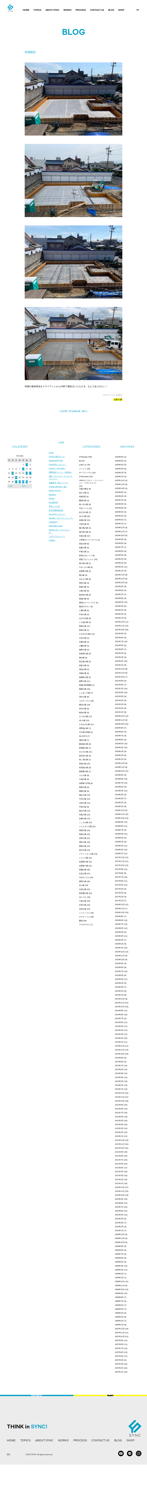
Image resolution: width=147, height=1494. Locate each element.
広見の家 (82, 874)
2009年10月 (120, 1242)
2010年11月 (120, 1191)
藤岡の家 (82, 500)
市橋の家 (82, 673)
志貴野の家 (83, 571)
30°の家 (82, 720)
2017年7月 (119, 877)
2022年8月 (119, 638)
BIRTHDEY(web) (56, 535)
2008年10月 (120, 1289)
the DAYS (83, 736)
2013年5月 (119, 1073)
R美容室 (82, 497)
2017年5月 (119, 885)
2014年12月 (120, 999)
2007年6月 (119, 1352)
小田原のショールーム (88, 540)
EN (138, 10)
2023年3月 (119, 610)
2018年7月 (119, 830)
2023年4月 (119, 606)
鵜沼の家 (82, 705)
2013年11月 (120, 1050)
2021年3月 (119, 704)
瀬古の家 (82, 842)
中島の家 (82, 552)
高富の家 (82, 665)
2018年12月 (120, 810)
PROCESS (81, 10)
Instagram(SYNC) (56, 461)
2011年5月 (119, 1168)
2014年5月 (119, 1026)
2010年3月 (119, 1223)
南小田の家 (83, 563)
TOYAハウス (84, 877)
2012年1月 (119, 1136)
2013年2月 (119, 1085)
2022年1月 (119, 665)
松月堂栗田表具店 (56, 516)
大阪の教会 (83, 489)
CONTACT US (97, 10)
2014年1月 (119, 1042)
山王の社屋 (83, 618)
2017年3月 (119, 893)
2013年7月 (119, 1065)
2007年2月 (119, 1368)
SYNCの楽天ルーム (57, 457)
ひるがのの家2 (85, 634)
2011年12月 (120, 1140)
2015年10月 (120, 959)
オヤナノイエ (84, 917)
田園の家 (82, 870)
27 (16, 482)
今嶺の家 (82, 779)
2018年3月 (119, 846)
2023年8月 (119, 590)
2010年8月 (119, 1203)
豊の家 (82, 575)
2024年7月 (119, 547)
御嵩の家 (82, 689)
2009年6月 (119, 1258)
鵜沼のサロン (84, 606)
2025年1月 (119, 524)
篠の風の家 (83, 528)
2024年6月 (119, 551)
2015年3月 (119, 987)
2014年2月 (119, 1038)
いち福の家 (83, 622)
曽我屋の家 (83, 771)
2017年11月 (120, 861)
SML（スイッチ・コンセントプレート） (60, 481)
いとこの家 (83, 858)
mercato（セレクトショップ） (60, 525)
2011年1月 (119, 1183)
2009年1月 (119, 1278)
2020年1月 (119, 759)
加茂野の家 (83, 862)
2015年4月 (119, 983)
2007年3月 (119, 1364)
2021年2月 (119, 708)
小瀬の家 (82, 610)
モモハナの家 (84, 567)
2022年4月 (119, 653)
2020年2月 (119, 755)
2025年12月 (120, 480)
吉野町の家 (83, 866)
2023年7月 (119, 594)
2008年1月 (119, 1325)
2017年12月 (120, 857)
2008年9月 (119, 1293)
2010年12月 (120, 1187)
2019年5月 (119, 791)
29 (23, 482)
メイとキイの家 (85, 826)
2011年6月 (119, 1164)
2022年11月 (120, 626)
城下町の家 (83, 532)
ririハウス (82, 897)
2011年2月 (119, 1179)
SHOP (121, 10)
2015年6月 (119, 975)
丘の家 (82, 885)
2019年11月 (120, 767)
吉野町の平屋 (84, 783)
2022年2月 (119, 661)
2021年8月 (119, 685)
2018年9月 (119, 822)
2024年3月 (119, 563)
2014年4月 (119, 1030)
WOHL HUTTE (55, 495)
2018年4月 (119, 842)
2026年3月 (119, 469)
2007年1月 (119, 1372)
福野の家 (82, 650)
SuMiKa (52, 550)
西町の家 (82, 881)
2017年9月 (119, 869)
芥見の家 (82, 905)
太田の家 (82, 803)
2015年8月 (119, 967)
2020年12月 (120, 716)
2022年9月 (119, 633)
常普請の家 (83, 768)
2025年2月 (119, 520)
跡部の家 (82, 846)
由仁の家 (82, 493)
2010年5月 (119, 1215)
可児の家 (82, 799)
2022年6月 (119, 645)
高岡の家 (82, 830)
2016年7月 (119, 924)
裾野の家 (82, 681)
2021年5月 (119, 696)
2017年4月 (119, 889)
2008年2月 (119, 1321)
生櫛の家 (82, 642)
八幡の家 (82, 646)
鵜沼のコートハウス (87, 603)
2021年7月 (119, 689)
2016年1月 (119, 948)
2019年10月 (120, 771)
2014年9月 (119, 1010)
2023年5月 (119, 602)
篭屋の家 (82, 587)
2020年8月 (119, 732)
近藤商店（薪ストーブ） (59, 487)
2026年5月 (119, 461)
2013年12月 (120, 1046)
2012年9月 (119, 1105)
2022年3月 (119, 657)
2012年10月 (120, 1101)
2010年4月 (119, 1219)
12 (13, 473)
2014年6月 (119, 1022)
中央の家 (82, 614)
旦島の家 (82, 815)
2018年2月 (119, 850)
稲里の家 (82, 630)
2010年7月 (119, 1207)
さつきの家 (83, 716)
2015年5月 (119, 979)
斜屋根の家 (83, 748)
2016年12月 (120, 904)
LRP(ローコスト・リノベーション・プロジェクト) (91, 481)
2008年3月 (119, 1317)
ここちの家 (83, 822)
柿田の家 (82, 834)
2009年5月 (119, 1262)
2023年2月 (119, 614)
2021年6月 (119, 692)
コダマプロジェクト (57, 546)
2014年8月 (119, 1015)
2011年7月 (119, 1160)
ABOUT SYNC (52, 10)
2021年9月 (119, 681)
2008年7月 (119, 1301)
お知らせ (82, 465)
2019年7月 (119, 783)
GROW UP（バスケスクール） (60, 540)
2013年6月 (119, 1069)
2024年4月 (119, 559)
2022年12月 (120, 622)
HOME (26, 10)
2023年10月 (120, 582)
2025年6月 (119, 504)
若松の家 (82, 583)
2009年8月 (119, 1250)
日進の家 (82, 536)
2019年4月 (119, 795)
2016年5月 (119, 932)
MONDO (52, 499)
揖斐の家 (82, 787)
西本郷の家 (83, 893)
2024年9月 (119, 539)
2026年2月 (119, 473)
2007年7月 (119, 1348)
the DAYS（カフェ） (58, 520)
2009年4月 (119, 1266)
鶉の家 (82, 658)
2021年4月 (119, 700)
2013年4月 (119, 1077)
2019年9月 (119, 775)
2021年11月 (120, 673)
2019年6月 (119, 787)
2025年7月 (119, 500)
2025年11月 (120, 484)
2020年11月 (120, 720)
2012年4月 (119, 1124)
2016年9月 (119, 916)
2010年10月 (120, 1195)
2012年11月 (120, 1097)
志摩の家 (82, 818)
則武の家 (82, 764)
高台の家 (82, 850)
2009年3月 (119, 1270)
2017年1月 (119, 901)
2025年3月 (119, 516)
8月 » (24, 486)
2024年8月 (119, 543)
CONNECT (53, 531)
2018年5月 (119, 838)
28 (20, 482)
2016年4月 (119, 936)
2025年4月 (119, 512)
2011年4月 (119, 1172)
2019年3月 (119, 798)
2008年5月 (119, 1309)
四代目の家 (83, 756)
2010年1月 (119, 1230)
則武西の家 (83, 654)
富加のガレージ (85, 555)
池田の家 (82, 740)
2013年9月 (119, 1058)
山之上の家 (83, 579)
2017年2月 (119, 897)
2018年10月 (120, 818)
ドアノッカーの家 (86, 854)
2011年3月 (119, 1175)
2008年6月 (119, 1305)
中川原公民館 (84, 732)
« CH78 (62, 411)
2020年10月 (120, 724)
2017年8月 (119, 873)
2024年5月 (119, 555)
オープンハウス (85, 473)
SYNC (51, 453)
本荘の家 (82, 709)
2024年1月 (119, 571)
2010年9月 (119, 1199)
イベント (82, 469)
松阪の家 (82, 548)
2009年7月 (119, 1254)
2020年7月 (119, 736)
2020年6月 (119, 740)
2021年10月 (120, 677)
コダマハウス (84, 701)
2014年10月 (120, 1007)
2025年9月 (119, 492)
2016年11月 (120, 908)
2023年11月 (120, 579)
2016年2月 (119, 944)
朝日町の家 (83, 595)
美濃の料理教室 (85, 685)
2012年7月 (119, 1113)
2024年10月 (120, 535)
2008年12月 (120, 1281)
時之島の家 (83, 661)
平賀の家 (82, 807)
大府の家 (82, 524)
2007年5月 (119, 1356)
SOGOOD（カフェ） (58, 465)
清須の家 (82, 669)
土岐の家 (117, 399)
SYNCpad (83, 457)
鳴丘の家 (82, 795)
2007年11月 (120, 1333)
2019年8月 (119, 779)
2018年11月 (120, 814)
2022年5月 (119, 649)
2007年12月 (120, 1329)
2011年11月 (120, 1144)
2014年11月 (120, 1003)
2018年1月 (119, 853)
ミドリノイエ (84, 913)
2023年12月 (120, 575)
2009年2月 (119, 1274)
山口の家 (82, 516)
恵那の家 (82, 626)
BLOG (111, 10)
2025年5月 (119, 508)
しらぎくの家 (84, 693)
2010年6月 (119, 1211)
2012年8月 (119, 1109)
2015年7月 (119, 971)
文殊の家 (82, 909)
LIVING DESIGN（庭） (59, 491)
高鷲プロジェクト (86, 559)
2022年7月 (119, 641)
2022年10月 (120, 630)
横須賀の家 (83, 744)
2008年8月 (119, 1297)
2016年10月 (120, 912)
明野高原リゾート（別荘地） (59, 474)
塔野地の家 (83, 728)
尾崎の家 (82, 791)
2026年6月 (119, 457)
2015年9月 (119, 963)
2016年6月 (119, 928)
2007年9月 (119, 1340)
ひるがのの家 (84, 724)
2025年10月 (120, 488)
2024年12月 (120, 527)
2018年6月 (119, 834)
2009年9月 (119, 1246)
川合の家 (82, 638)
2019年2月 (119, 802)
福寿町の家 (83, 677)
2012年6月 (119, 1117)
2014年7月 (119, 1018)
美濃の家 (82, 599)
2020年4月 (119, 747)
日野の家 (82, 838)
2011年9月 (119, 1152)
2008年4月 (119, 1313)
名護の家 (82, 520)
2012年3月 (119, 1128)
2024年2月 (119, 567)
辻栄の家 (82, 889)
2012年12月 (120, 1093)
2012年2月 (119, 1132)
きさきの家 (83, 752)
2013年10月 (120, 1054)
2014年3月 (119, 1034)
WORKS (67, 10)
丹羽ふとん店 (55, 512)
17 (30, 473)
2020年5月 (119, 744)
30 (27, 482)
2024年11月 (120, 532)
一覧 (69, 411)
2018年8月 (119, 826)
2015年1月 (119, 995)
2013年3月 (119, 1081)
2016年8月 (119, 920)
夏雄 (81, 921)
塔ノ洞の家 (83, 760)
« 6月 (10, 486)
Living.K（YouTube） (58, 469)
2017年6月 (119, 881)
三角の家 (82, 901)
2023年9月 (119, 586)
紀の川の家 (83, 512)
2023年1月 (119, 618)
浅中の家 (82, 697)
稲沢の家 (82, 811)
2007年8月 (119, 1344)
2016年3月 (119, 940)
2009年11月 (120, 1238)
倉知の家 (82, 712)
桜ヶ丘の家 (83, 504)
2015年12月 (120, 952)
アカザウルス (84, 925)
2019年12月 (120, 763)
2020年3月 (119, 751)
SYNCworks (84, 476)
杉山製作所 (54, 508)
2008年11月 (120, 1285)
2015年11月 (120, 956)
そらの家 (82, 775)
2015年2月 (119, 991)
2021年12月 (120, 669)
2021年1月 (119, 712)
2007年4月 (119, 1360)
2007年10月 (120, 1336)
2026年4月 (119, 465)
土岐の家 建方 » (80, 411)
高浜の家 (82, 544)
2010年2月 (119, 1227)
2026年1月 (119, 476)
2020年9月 (119, 728)
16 (27, 473)
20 (16, 477)
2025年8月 (119, 496)
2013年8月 (119, 1062)
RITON (52, 504)
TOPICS (37, 10)
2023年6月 (119, 598)
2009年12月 (120, 1234)
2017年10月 (120, 865)
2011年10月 (120, 1148)
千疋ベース (83, 508)
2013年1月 (119, 1089)
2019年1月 (119, 806)
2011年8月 (119, 1156)
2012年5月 (119, 1121)
